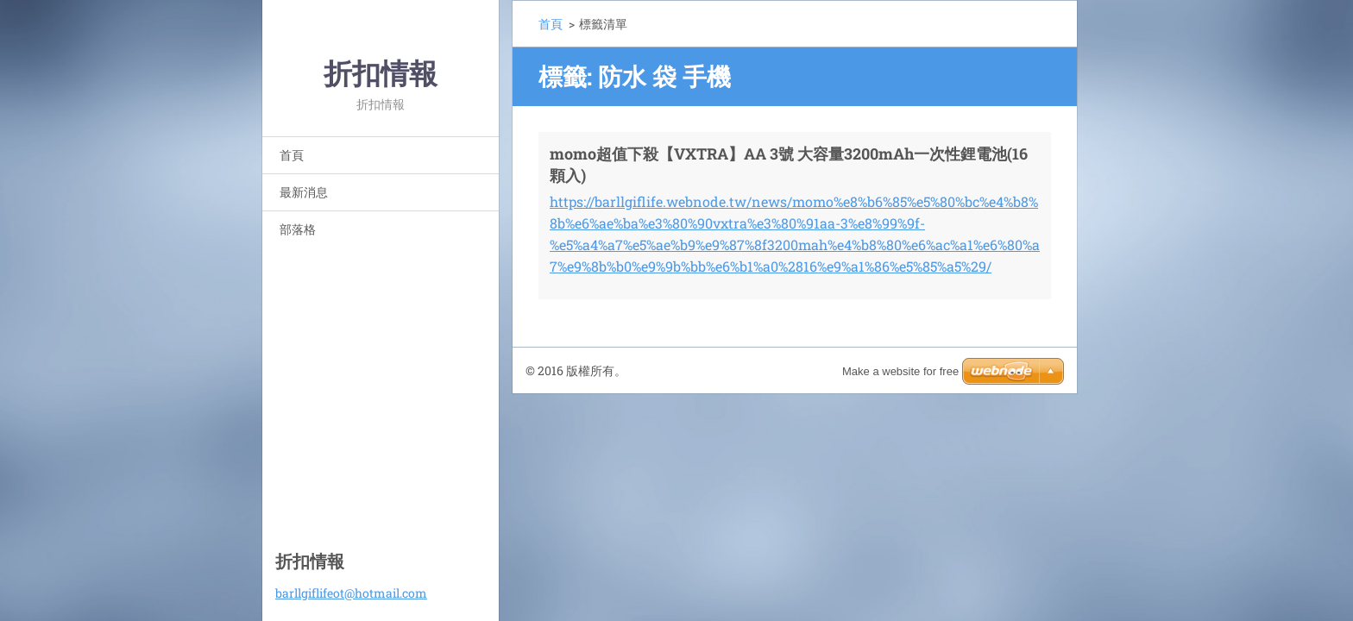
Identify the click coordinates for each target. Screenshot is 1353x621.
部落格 (298, 229)
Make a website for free (900, 371)
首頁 (292, 155)
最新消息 (304, 192)
